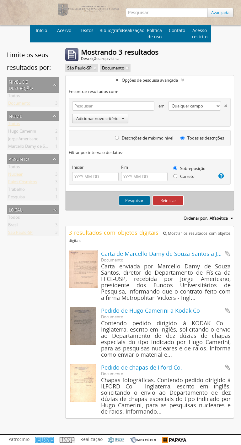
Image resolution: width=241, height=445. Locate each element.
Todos (14, 97)
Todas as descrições (202, 138)
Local (15, 209)
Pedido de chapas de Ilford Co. (141, 367)
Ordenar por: (196, 218)
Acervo (64, 30)
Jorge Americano (23, 140)
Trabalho (16, 190)
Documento (19, 104)
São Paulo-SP (20, 233)
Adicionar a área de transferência (227, 253)
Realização (132, 30)
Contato (177, 30)
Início (41, 30)
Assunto (19, 158)
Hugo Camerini (22, 132)
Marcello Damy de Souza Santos (38, 147)
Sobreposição (189, 168)
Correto (184, 176)
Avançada (220, 12)
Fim (124, 167)
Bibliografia (109, 30)
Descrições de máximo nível (144, 138)
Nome (15, 115)
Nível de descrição (21, 84)
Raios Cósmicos (22, 183)
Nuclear (15, 175)
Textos (87, 30)
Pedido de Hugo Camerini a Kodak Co (150, 310)
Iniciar (77, 167)
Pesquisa (16, 198)
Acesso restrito (199, 33)
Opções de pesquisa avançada (150, 80)
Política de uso (154, 33)
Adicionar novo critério (100, 118)
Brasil (13, 226)
